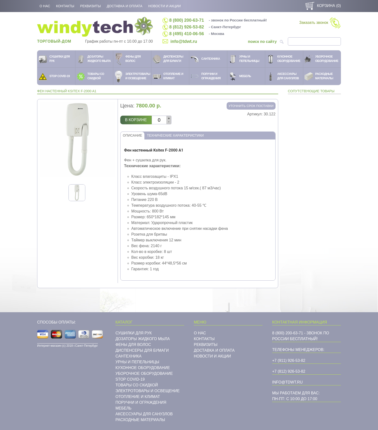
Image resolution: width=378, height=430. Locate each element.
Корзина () (322, 6)
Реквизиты (90, 6)
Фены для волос (133, 345)
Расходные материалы (140, 420)
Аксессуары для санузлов (144, 414)
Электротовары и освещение (147, 391)
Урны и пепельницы (137, 362)
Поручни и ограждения (140, 402)
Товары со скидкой (136, 385)
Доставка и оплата (124, 6)
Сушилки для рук (133, 333)
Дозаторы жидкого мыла (142, 339)
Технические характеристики (175, 135)
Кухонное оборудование (142, 368)
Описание (132, 135)
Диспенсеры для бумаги (142, 350)
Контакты (65, 6)
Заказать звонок (320, 23)
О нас (45, 6)
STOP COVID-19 (130, 379)
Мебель (123, 408)
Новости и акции (164, 6)
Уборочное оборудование (144, 373)
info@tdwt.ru (183, 41)
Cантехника (128, 356)
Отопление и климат (137, 397)
